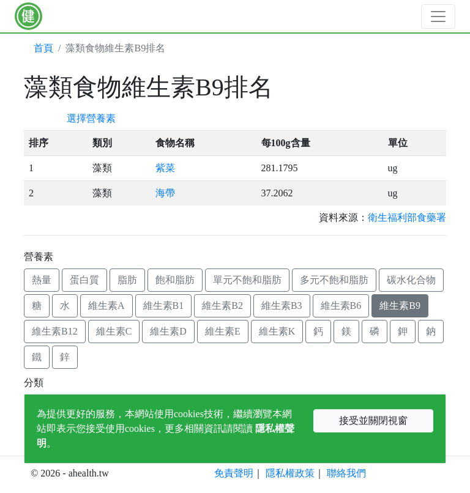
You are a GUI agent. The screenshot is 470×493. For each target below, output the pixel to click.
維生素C (114, 331)
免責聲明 (233, 473)
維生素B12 (55, 331)
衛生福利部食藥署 (407, 217)
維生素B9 (399, 305)
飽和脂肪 (175, 280)
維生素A (106, 305)
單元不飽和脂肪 (247, 280)
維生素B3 (281, 305)
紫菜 (165, 168)
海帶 (165, 193)
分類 (33, 382)
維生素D (168, 331)
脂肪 (127, 280)
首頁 (43, 48)
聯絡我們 (346, 473)
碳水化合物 (411, 280)
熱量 (41, 280)
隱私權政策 (290, 473)
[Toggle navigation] (438, 16)
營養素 (38, 256)
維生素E (223, 331)
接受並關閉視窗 (373, 420)
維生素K (277, 331)
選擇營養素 (91, 118)
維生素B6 (341, 305)
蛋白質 (84, 280)
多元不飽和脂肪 (334, 280)
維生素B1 (163, 305)
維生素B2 (222, 305)
